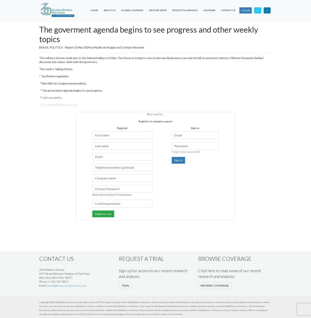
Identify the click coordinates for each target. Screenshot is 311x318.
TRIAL (125, 285)
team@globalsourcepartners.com (66, 285)
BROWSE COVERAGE (215, 285)
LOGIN (245, 10)
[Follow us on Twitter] (257, 10)
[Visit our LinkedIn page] (267, 10)
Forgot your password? (186, 151)
